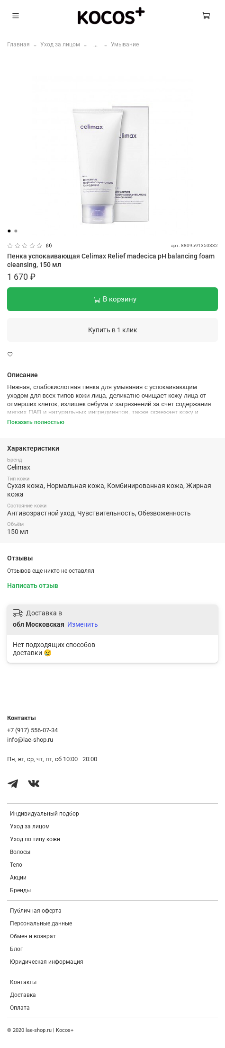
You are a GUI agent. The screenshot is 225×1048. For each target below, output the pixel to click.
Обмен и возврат (33, 936)
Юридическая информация (46, 962)
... (95, 44)
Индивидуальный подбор (44, 813)
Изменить (82, 624)
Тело (16, 864)
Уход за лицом (60, 44)
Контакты (23, 982)
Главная (18, 44)
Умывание (125, 44)
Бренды (20, 890)
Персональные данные (41, 923)
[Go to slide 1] (9, 231)
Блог (16, 949)
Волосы (20, 852)
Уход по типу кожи (35, 839)
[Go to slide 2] (15, 231)
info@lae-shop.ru (30, 739)
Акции (18, 877)
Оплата (20, 1007)
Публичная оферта (36, 910)
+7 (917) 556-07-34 (32, 730)
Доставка (23, 995)
